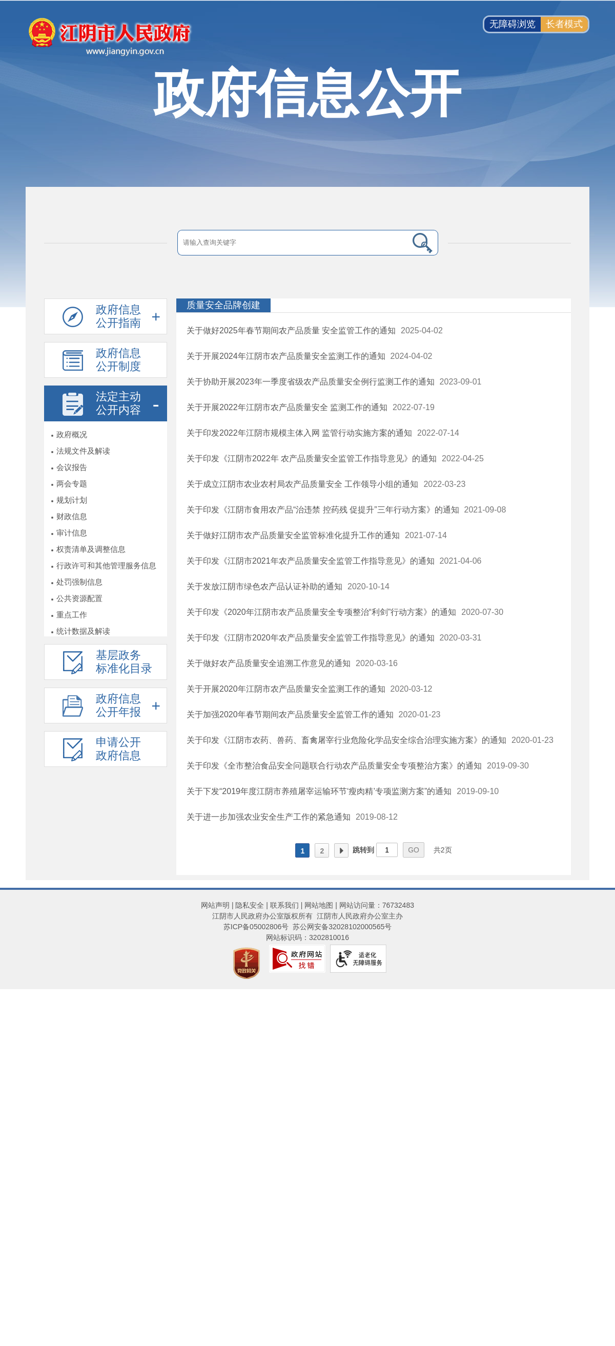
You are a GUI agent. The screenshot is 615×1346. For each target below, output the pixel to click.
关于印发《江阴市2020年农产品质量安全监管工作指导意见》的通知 (311, 637)
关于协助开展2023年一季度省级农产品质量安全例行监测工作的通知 (311, 381)
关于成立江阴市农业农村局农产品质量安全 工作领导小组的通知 (302, 484)
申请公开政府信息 (118, 749)
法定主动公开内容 (118, 403)
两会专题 (71, 483)
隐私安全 (249, 905)
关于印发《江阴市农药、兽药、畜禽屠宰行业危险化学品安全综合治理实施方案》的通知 (346, 740)
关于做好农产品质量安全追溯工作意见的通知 (269, 663)
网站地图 (318, 905)
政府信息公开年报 (118, 705)
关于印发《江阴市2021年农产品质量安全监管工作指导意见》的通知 (311, 561)
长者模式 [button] (564, 24)
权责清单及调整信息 (91, 549)
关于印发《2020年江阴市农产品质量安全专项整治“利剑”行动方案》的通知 (321, 612)
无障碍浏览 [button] (512, 24)
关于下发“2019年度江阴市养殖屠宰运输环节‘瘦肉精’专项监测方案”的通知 (319, 791)
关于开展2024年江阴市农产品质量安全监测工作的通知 (286, 356)
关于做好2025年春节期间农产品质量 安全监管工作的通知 (291, 330)
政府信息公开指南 (118, 316)
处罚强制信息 (79, 582)
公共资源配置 (79, 598)
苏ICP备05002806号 (256, 927)
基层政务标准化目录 (124, 662)
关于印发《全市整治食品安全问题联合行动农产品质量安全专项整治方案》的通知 (334, 765)
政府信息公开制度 (118, 360)
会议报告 (71, 467)
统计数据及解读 (83, 631)
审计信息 (71, 532)
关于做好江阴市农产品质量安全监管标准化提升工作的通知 (293, 535)
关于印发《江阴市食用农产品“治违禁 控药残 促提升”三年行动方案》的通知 (323, 509)
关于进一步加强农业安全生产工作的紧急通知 (269, 817)
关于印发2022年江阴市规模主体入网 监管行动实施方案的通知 (299, 433)
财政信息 (71, 516)
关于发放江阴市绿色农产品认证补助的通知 (264, 586)
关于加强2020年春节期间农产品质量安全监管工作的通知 (290, 714)
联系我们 (284, 905)
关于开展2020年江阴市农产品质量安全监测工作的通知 (286, 689)
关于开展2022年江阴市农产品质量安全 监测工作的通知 (287, 407)
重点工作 (71, 614)
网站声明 (215, 905)
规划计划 (71, 500)
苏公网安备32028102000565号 (342, 927)
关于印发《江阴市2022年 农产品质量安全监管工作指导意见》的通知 (312, 458)
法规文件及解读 (83, 450)
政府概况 (71, 434)
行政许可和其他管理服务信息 (106, 565)
